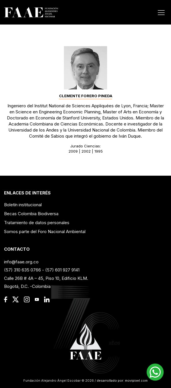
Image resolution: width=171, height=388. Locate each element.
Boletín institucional (23, 204)
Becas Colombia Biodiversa (31, 213)
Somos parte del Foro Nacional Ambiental (45, 231)
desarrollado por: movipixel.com (122, 380)
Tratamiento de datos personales (36, 222)
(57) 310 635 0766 (22, 270)
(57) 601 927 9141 (62, 270)
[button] (155, 372)
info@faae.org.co (21, 262)
